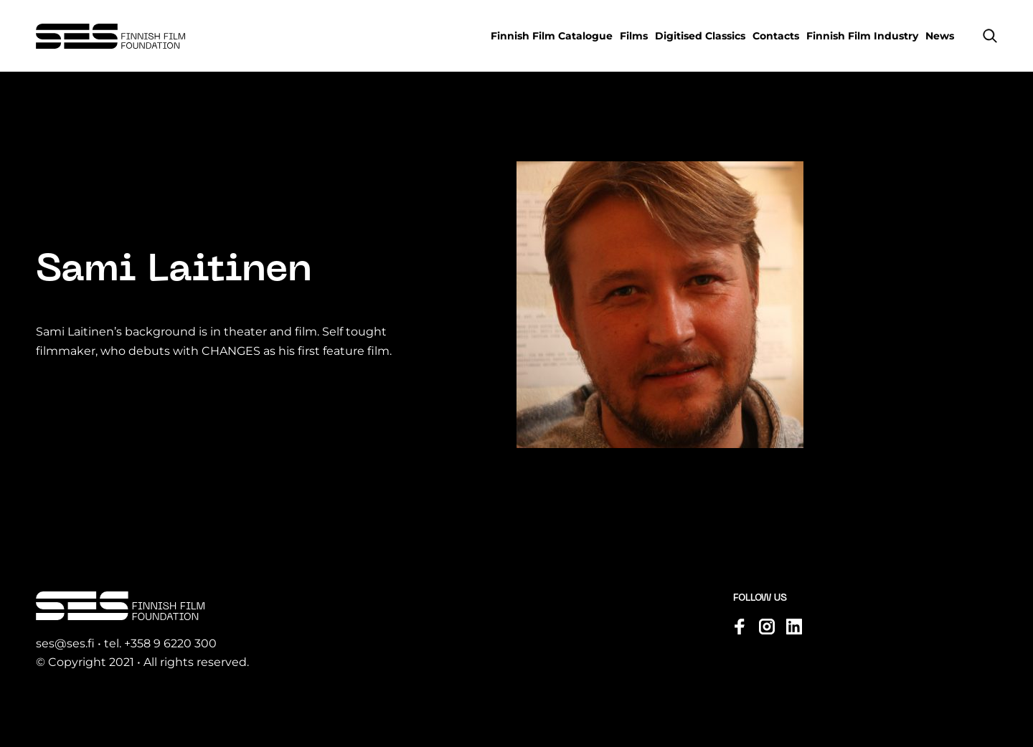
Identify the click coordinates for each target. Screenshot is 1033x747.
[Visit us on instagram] (766, 626)
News (939, 35)
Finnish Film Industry (862, 35)
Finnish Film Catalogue (552, 35)
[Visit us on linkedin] (794, 626)
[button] (990, 36)
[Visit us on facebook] (739, 626)
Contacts (776, 35)
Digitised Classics (700, 35)
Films (634, 35)
